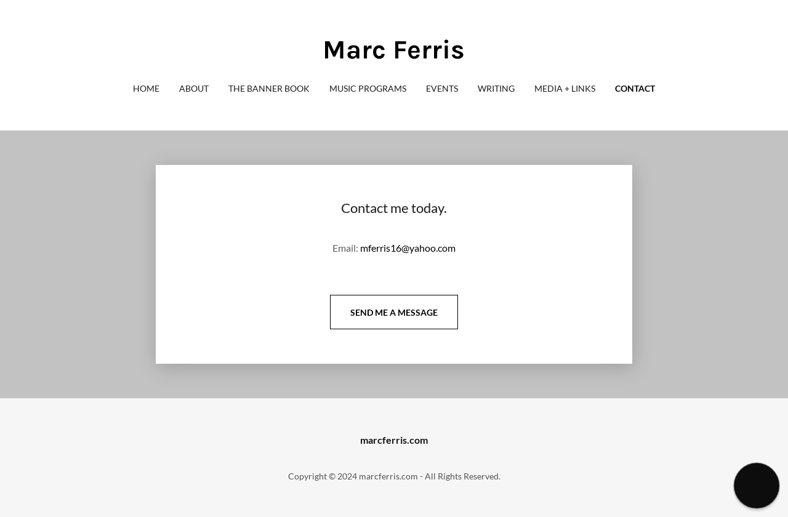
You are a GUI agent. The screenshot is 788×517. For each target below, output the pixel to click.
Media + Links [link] (564, 88)
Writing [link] (496, 88)
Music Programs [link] (367, 88)
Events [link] (442, 88)
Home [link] (146, 88)
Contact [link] (635, 88)
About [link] (194, 88)
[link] (394, 54)
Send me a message (394, 312)
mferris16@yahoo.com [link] (408, 248)
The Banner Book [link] (269, 88)
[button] (756, 485)
